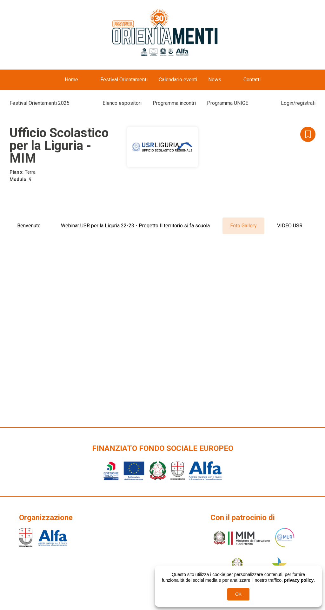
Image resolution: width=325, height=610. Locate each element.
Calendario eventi (178, 80)
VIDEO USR (289, 226)
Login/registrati (298, 103)
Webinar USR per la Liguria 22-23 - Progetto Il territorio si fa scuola (135, 226)
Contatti (252, 80)
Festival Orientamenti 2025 (40, 103)
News (214, 80)
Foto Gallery (243, 226)
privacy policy (299, 580)
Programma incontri (174, 103)
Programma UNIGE (227, 103)
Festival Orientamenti (124, 80)
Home (71, 80)
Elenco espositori (122, 103)
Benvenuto (29, 226)
